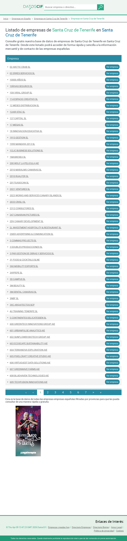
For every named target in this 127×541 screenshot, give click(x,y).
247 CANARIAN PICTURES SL (25, 215)
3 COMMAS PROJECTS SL (23, 240)
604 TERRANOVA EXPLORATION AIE (28, 350)
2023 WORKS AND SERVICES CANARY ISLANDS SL (36, 195)
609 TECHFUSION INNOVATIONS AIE (28, 382)
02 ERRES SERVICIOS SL (22, 73)
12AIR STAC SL (17, 112)
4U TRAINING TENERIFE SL (24, 311)
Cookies (120, 530)
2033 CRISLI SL (18, 202)
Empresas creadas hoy (58, 527)
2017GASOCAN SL (19, 182)
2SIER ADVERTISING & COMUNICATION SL (31, 234)
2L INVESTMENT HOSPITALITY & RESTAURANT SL (35, 227)
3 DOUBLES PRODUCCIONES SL (26, 247)
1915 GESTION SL (19, 137)
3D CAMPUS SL (17, 279)
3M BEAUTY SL (17, 285)
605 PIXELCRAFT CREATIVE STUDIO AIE (30, 356)
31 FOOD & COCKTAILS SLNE (25, 260)
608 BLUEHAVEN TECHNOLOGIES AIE (29, 375)
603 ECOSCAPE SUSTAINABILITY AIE (29, 343)
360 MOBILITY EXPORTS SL (24, 266)
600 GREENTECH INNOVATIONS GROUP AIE (32, 324)
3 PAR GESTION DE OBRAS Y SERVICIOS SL (32, 253)
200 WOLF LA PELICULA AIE (24, 163)
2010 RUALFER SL (19, 176)
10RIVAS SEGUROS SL (21, 86)
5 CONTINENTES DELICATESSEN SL (28, 318)
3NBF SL (14, 298)
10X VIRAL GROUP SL (21, 92)
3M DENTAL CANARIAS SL (23, 292)
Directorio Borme (101, 527)
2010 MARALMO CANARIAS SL (26, 170)
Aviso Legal (116, 527)
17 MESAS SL (16, 125)
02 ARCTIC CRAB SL (20, 67)
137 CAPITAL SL (18, 118)
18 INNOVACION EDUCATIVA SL (26, 131)
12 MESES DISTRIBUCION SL (24, 105)
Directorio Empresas (81, 527)
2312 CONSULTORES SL (22, 208)
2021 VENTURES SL (20, 189)
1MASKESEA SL (18, 157)
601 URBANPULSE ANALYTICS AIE (27, 330)
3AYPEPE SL (16, 272)
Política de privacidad (104, 530)
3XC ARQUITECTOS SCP (22, 305)
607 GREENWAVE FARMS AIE (25, 369)
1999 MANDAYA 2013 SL (22, 144)
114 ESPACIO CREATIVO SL (24, 99)
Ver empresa (112, 66)
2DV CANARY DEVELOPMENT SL (26, 221)
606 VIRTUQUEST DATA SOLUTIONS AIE (30, 362)
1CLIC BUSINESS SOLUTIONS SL (26, 150)
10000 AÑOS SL (18, 80)
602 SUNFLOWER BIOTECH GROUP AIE (30, 337)
